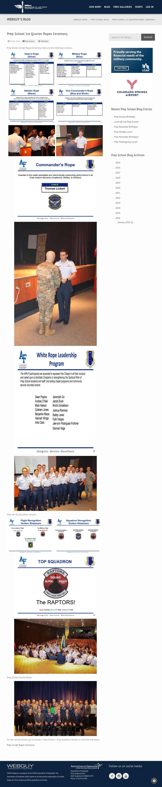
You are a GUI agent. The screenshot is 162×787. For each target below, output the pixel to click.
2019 (117, 182)
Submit (148, 37)
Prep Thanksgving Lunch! (126, 141)
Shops (139, 6)
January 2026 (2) (125, 222)
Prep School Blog (100, 19)
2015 (117, 162)
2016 (117, 167)
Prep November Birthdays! (126, 136)
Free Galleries (122, 6)
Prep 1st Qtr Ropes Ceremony (20, 745)
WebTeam (43, 41)
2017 (117, 172)
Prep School (28, 41)
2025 (117, 213)
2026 (117, 218)
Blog (107, 6)
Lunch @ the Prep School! (126, 121)
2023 (117, 203)
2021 (117, 192)
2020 (117, 187)
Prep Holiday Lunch (123, 131)
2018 (117, 177)
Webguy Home (80, 19)
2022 (117, 197)
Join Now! (95, 6)
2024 (117, 208)
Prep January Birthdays (124, 116)
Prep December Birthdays (126, 126)
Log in (149, 6)
